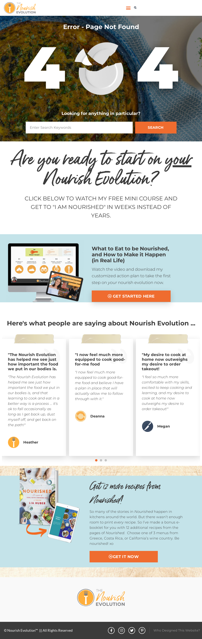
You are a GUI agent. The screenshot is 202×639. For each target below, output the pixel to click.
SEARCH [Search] (156, 127)
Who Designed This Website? (176, 630)
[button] (128, 8)
